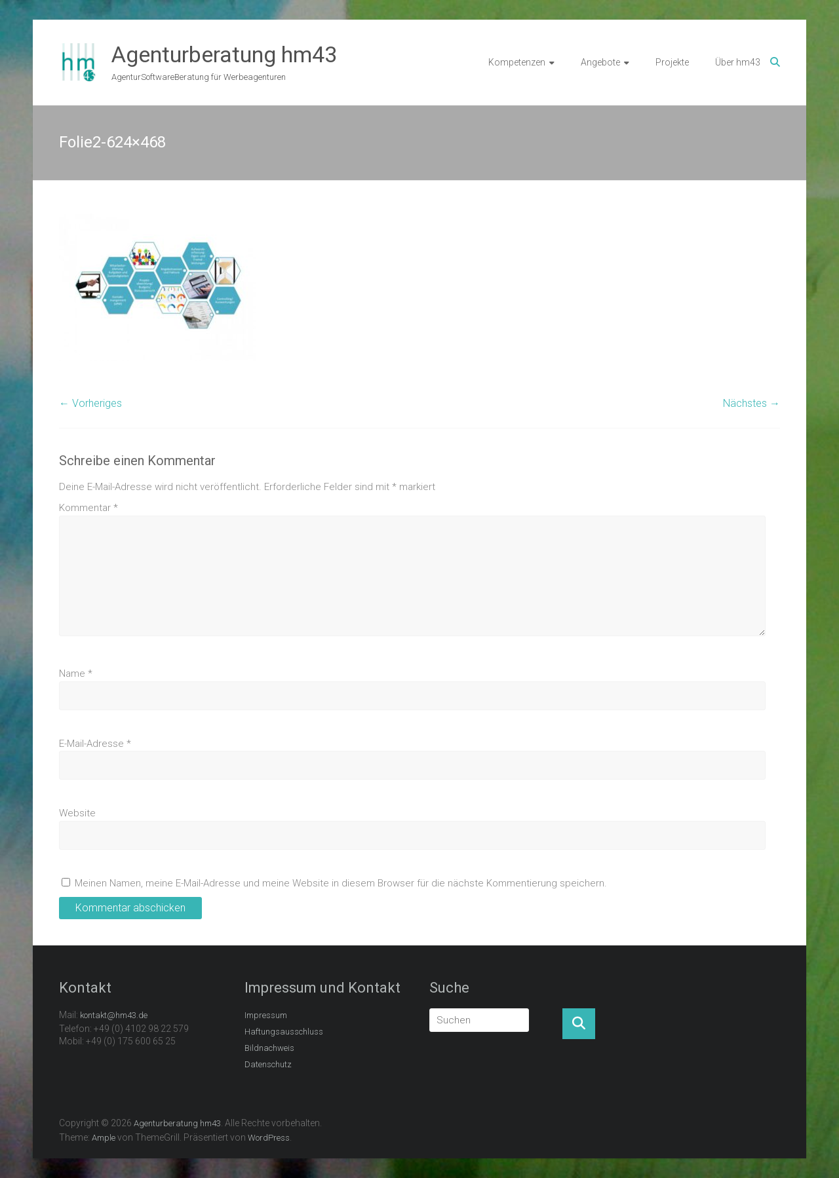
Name (75, 673)
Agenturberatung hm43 (224, 54)
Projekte (672, 62)
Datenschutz (268, 1064)
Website (77, 813)
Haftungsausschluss (283, 1031)
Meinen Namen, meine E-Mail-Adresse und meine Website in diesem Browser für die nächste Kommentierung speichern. (341, 883)
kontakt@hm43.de (113, 1015)
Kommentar (88, 508)
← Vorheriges (90, 403)
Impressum (265, 1015)
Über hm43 (737, 62)
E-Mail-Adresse (95, 744)
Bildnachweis (269, 1048)
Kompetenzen (516, 62)
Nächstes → (751, 403)
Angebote (600, 62)
